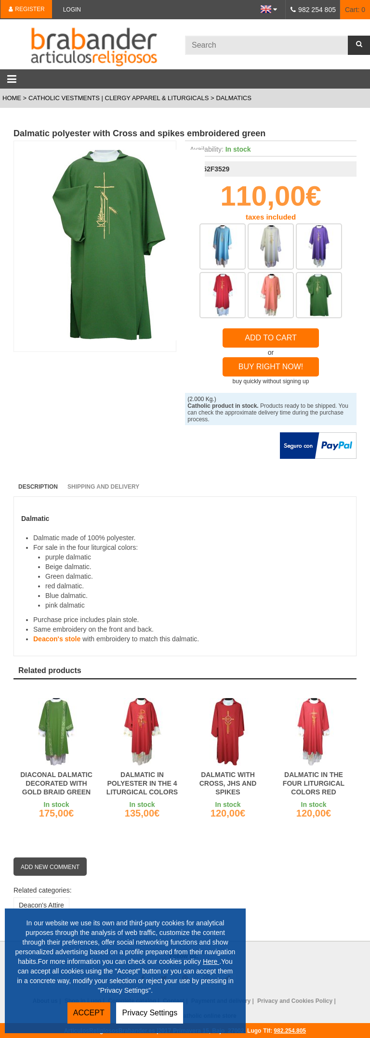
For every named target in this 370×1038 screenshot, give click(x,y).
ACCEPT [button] (89, 1013)
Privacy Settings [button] (149, 1013)
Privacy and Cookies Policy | (297, 1001)
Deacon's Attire (41, 905)
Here (211, 961)
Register (26, 9)
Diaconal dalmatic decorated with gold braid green (56, 783)
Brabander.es (92, 44)
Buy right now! (271, 367)
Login (72, 9)
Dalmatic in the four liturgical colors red (313, 783)
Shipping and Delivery (103, 486)
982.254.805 (290, 1030)
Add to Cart (271, 338)
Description (38, 486)
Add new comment (50, 867)
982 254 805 (317, 9)
